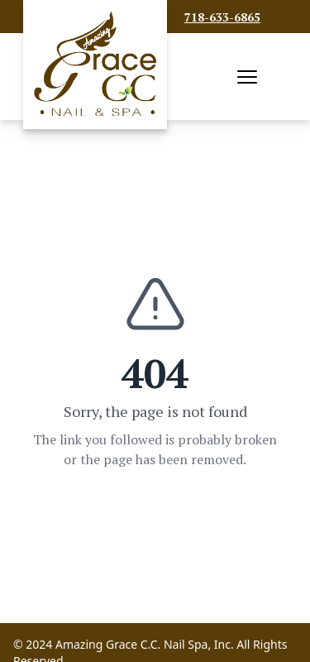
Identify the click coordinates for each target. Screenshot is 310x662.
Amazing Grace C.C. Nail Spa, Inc (143, 644)
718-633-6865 (222, 17)
